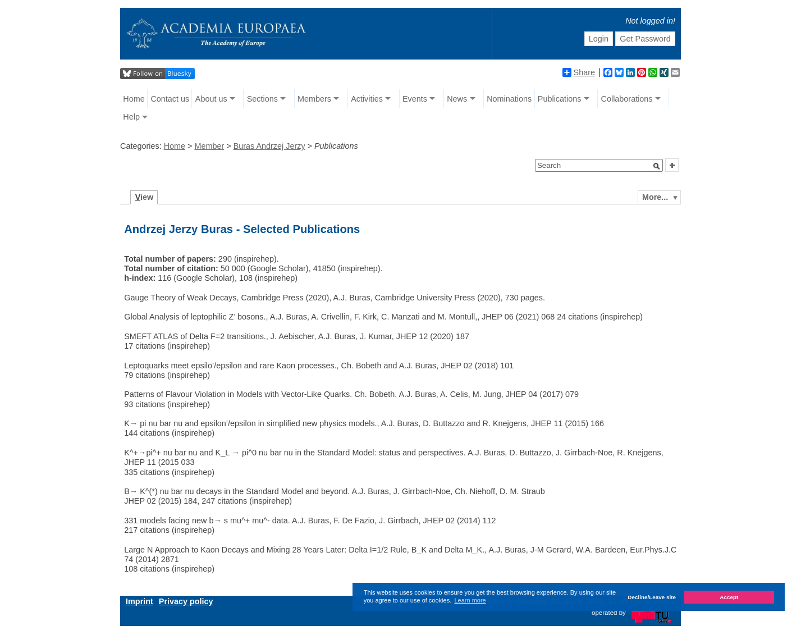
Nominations (509, 98)
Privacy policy (186, 601)
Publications (560, 98)
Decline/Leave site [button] (652, 597)
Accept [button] (729, 597)
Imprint (139, 601)
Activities (367, 98)
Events (414, 98)
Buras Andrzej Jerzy (269, 145)
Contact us (169, 98)
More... (655, 197)
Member (209, 145)
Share (578, 72)
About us (211, 98)
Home (133, 98)
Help (131, 116)
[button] (656, 166)
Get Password (645, 38)
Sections (262, 98)
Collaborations (627, 98)
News (457, 98)
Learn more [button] (470, 600)
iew (144, 197)
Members (314, 98)
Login (598, 38)
